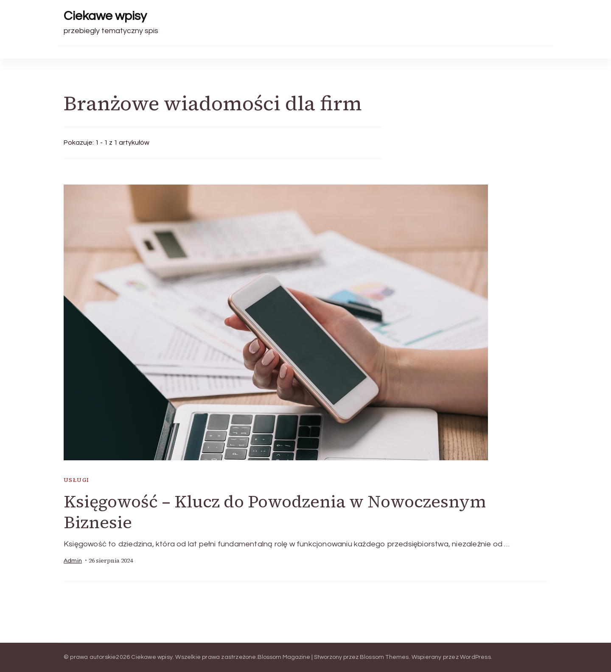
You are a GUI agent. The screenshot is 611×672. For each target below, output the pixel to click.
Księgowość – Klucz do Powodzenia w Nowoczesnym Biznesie (275, 512)
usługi (76, 480)
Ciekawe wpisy (105, 15)
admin (73, 561)
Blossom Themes (384, 657)
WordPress (475, 657)
